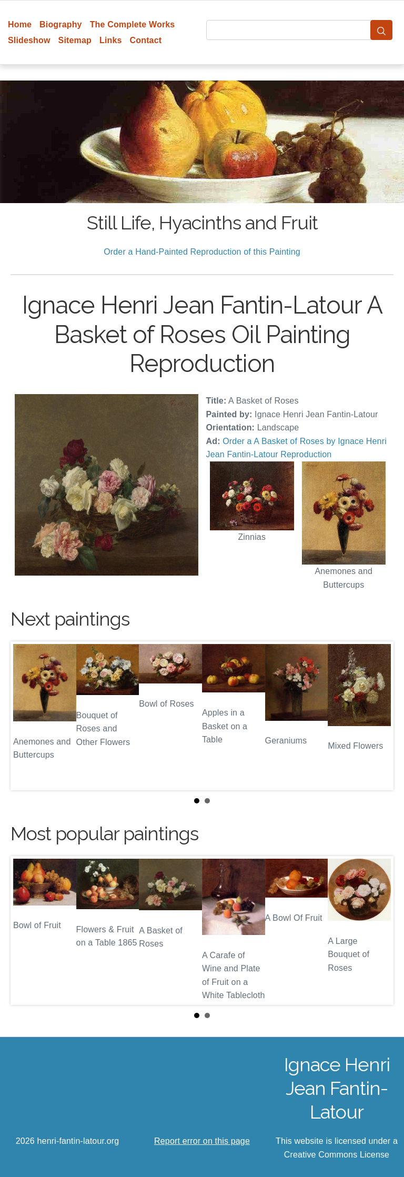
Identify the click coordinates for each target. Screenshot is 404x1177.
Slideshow (29, 40)
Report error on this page (202, 1140)
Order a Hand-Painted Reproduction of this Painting (202, 251)
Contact (146, 40)
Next (377, 716)
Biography (60, 24)
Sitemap (75, 40)
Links (110, 40)
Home (20, 24)
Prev (26, 716)
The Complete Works (132, 24)
